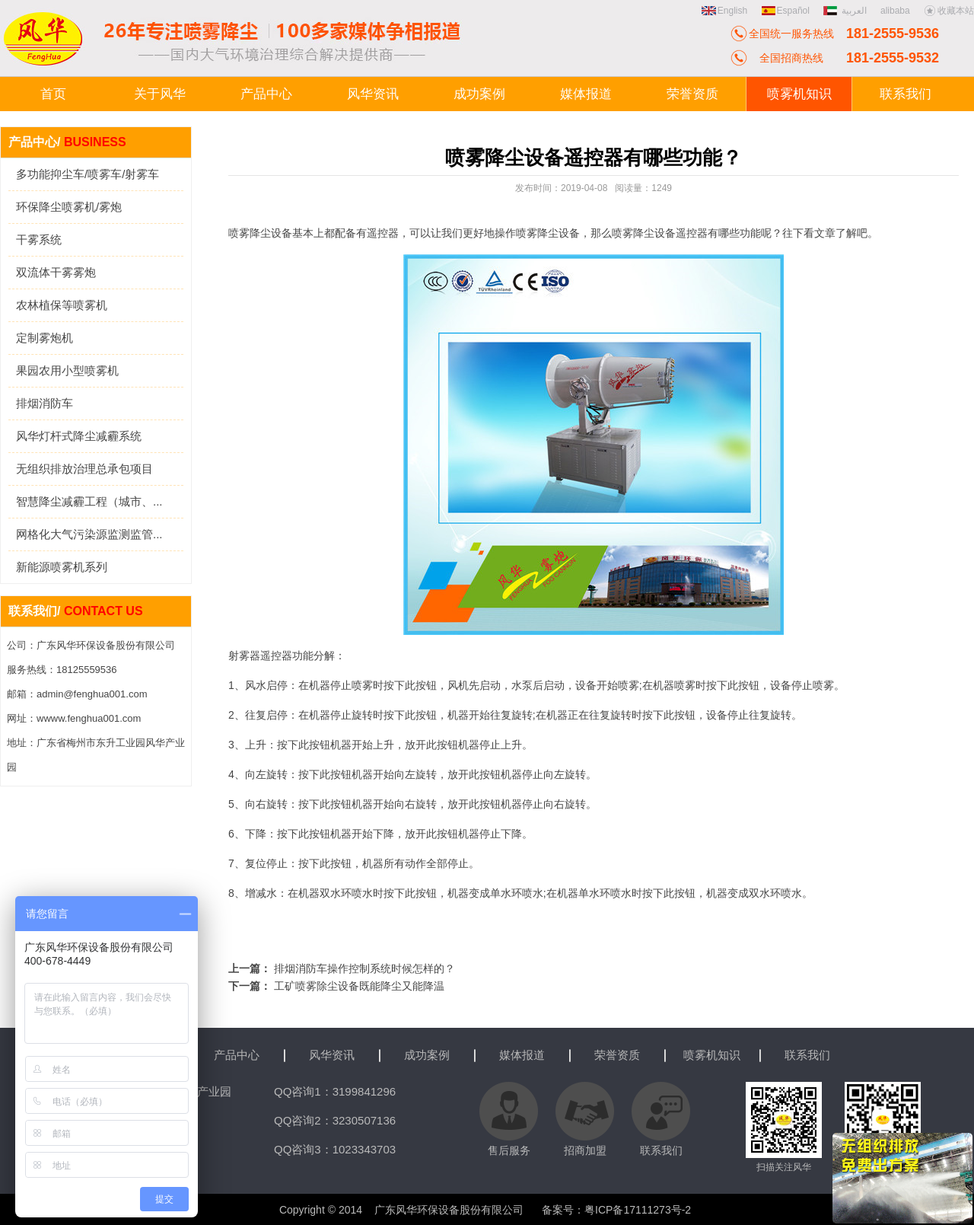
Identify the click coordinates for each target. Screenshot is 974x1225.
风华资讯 (332, 1054)
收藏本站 (949, 10)
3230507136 (364, 1120)
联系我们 (807, 1054)
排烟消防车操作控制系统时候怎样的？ (364, 968)
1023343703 (364, 1149)
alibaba (895, 10)
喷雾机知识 (711, 1054)
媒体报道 (522, 1054)
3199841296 (364, 1091)
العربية (846, 10)
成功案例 (427, 1054)
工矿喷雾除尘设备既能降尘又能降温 (359, 986)
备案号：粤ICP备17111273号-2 (616, 1210)
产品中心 (236, 1054)
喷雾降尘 (633, 233)
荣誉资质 (617, 1054)
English (724, 10)
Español (786, 10)
